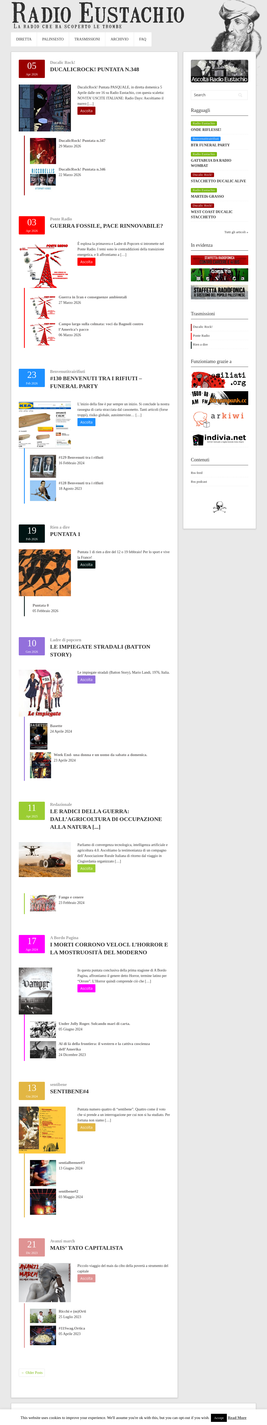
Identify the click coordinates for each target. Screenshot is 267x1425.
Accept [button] (219, 1418)
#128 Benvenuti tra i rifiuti (81, 483)
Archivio (119, 39)
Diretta (24, 39)
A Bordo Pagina (64, 937)
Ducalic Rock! (62, 62)
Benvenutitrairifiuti (67, 371)
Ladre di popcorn (65, 640)
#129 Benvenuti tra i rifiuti (81, 457)
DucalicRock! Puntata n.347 (82, 140)
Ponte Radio (61, 219)
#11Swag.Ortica (72, 1328)
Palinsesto (53, 39)
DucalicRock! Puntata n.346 (82, 169)
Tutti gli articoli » (236, 232)
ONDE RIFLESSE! (206, 130)
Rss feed (196, 473)
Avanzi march (62, 1241)
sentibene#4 (69, 1091)
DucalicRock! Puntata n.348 (94, 69)
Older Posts (32, 1373)
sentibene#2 (68, 1191)
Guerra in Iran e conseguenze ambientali (93, 297)
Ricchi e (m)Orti (72, 1311)
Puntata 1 (65, 534)
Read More (237, 1418)
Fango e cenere (71, 897)
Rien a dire (60, 527)
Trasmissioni (87, 39)
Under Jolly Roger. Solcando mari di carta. (94, 1024)
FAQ (142, 39)
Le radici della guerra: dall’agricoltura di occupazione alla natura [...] (106, 819)
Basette (56, 726)
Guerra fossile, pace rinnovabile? (106, 225)
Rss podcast (199, 482)
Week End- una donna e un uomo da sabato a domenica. (100, 755)
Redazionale (61, 804)
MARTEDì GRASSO (207, 196)
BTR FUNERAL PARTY (210, 145)
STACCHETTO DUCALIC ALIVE (218, 181)
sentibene (58, 1084)
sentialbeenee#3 (72, 1163)
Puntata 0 (41, 605)
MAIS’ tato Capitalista (86, 1248)
